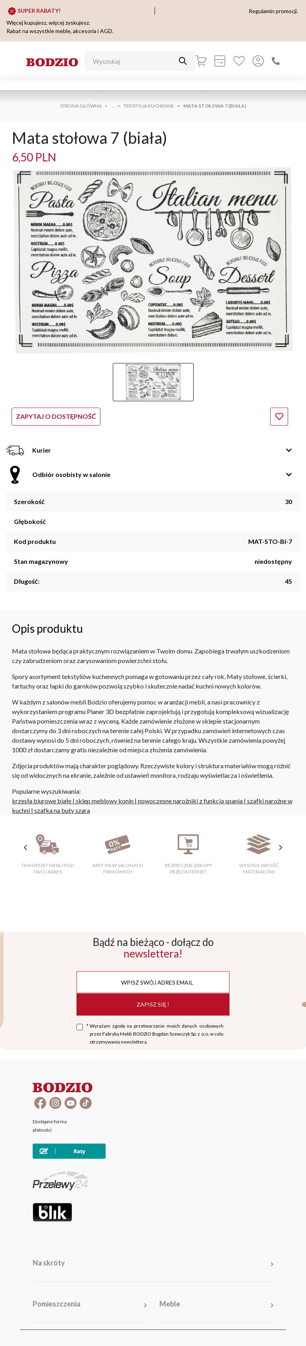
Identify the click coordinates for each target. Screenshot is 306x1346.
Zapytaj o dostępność (56, 416)
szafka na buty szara (62, 810)
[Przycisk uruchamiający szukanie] (183, 61)
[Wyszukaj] (134, 61)
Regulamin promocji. (273, 11)
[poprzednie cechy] (25, 847)
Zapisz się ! (153, 1004)
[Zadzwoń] (276, 61)
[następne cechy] (280, 847)
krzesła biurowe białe (41, 800)
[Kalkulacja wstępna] (220, 61)
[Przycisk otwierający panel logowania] (258, 61)
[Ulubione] (239, 61)
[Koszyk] (200, 61)
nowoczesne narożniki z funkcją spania (190, 800)
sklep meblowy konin (104, 800)
